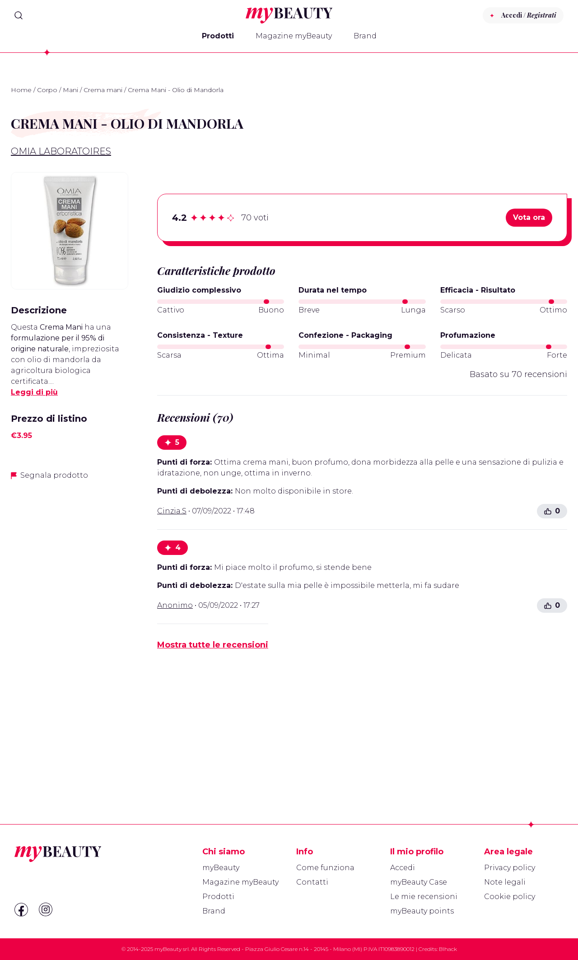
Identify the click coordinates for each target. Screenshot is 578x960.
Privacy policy (509, 867)
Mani (70, 90)
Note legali (505, 882)
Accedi (402, 867)
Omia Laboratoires (61, 151)
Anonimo (175, 605)
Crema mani (103, 90)
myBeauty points (422, 911)
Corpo (47, 90)
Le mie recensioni (423, 896)
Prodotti (218, 36)
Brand (365, 36)
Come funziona (325, 867)
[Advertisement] (69, 630)
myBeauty (220, 867)
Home (21, 90)
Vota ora (529, 217)
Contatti (312, 882)
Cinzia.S (171, 511)
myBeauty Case (418, 882)
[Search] (18, 15)
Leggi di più (34, 392)
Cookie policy (509, 896)
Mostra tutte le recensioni (212, 645)
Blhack (448, 949)
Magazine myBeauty (294, 36)
